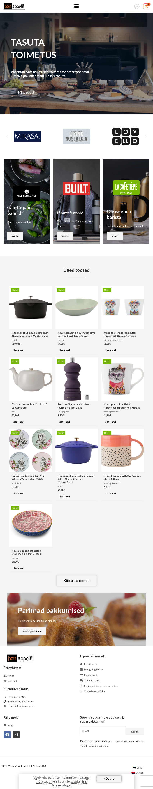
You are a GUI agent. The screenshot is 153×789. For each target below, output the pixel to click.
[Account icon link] (137, 6)
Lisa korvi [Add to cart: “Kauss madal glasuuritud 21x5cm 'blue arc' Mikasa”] (18, 568)
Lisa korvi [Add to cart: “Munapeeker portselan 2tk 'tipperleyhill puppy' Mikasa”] (110, 350)
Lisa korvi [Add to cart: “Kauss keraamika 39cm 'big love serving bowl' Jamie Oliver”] (64, 350)
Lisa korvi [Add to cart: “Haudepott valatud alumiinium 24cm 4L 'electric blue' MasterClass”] (64, 496)
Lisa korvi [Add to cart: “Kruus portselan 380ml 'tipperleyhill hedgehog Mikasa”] (110, 421)
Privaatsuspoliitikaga (97, 745)
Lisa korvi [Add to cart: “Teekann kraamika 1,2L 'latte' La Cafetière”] (18, 421)
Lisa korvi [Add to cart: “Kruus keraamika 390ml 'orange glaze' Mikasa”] (110, 493)
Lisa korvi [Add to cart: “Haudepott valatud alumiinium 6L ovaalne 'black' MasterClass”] (18, 350)
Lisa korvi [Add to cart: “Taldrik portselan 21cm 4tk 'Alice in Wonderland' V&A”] (18, 493)
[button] (7, 136)
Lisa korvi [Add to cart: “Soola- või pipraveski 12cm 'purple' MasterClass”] (64, 421)
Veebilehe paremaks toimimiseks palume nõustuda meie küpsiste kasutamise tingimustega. (61, 781)
